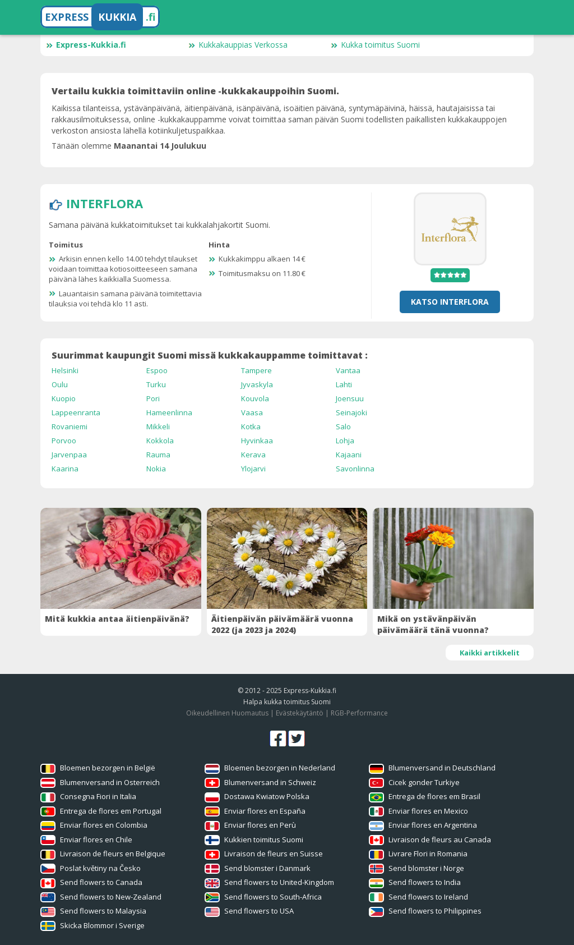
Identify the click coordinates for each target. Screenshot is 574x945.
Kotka (251, 426)
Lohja (345, 440)
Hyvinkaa (257, 440)
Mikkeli (158, 426)
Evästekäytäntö (299, 713)
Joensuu (350, 398)
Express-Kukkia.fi (86, 44)
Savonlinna (355, 469)
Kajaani (349, 454)
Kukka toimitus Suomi (375, 44)
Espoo (157, 370)
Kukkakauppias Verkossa (238, 44)
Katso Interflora (450, 301)
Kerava (253, 454)
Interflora (104, 203)
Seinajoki (351, 412)
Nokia (156, 469)
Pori (153, 398)
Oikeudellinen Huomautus (227, 713)
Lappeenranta (76, 412)
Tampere (256, 370)
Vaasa (252, 412)
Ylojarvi (253, 469)
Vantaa (348, 370)
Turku (156, 384)
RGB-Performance (359, 713)
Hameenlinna (169, 412)
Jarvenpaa (69, 454)
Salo (343, 426)
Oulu (60, 384)
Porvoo (64, 440)
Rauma (158, 454)
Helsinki (65, 370)
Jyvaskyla (257, 384)
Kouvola (255, 398)
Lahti (344, 384)
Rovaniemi (69, 426)
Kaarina (65, 469)
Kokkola (160, 440)
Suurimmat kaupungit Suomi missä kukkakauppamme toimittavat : (210, 355)
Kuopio (64, 398)
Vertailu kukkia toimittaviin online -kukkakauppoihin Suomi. (195, 91)
